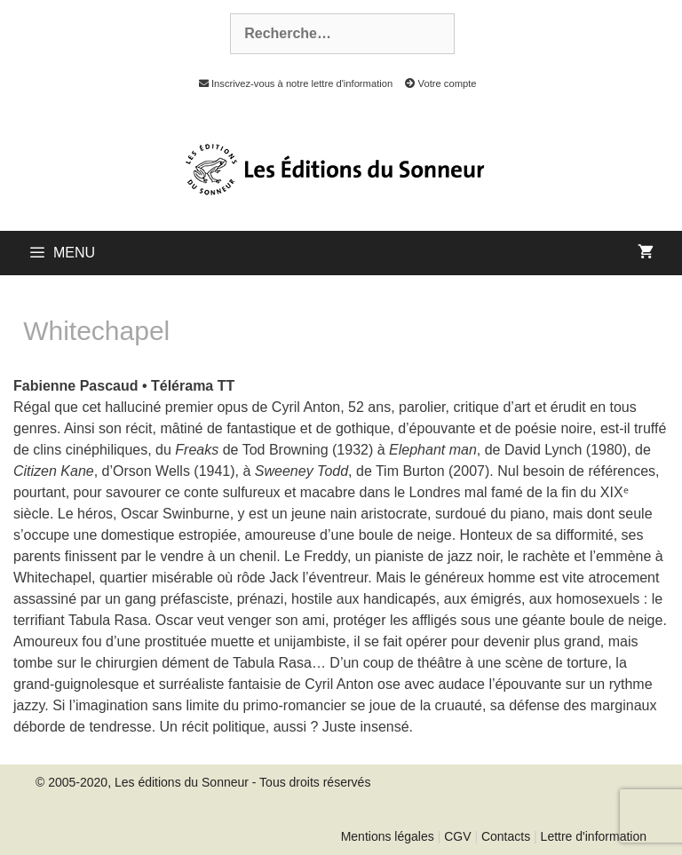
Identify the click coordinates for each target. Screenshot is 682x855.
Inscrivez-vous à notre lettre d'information (291, 83)
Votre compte (435, 83)
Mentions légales (387, 836)
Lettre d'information (593, 836)
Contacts (505, 836)
